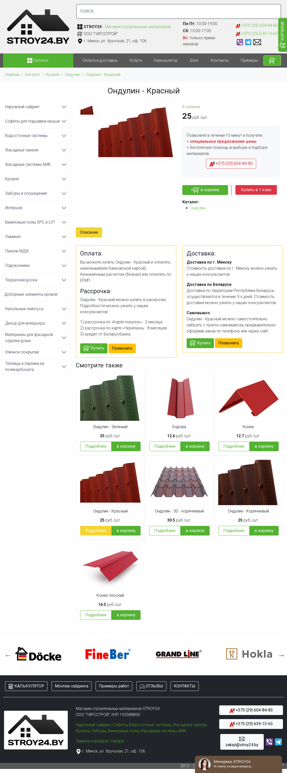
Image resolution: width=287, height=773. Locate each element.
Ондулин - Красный (103, 74)
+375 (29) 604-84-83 (257, 25)
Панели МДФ (17, 251)
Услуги (135, 60)
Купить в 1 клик (256, 189)
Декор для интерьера (25, 323)
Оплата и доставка (99, 60)
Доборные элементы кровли (30, 294)
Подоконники (17, 265)
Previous (6, 654)
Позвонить (122, 348)
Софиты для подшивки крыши (32, 121)
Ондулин (72, 74)
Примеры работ (255, 60)
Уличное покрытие (22, 352)
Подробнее (95, 446)
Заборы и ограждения (26, 193)
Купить (93, 348)
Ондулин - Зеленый (110, 427)
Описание (89, 232)
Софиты (120, 724)
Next (280, 654)
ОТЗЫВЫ (151, 686)
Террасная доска (21, 280)
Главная (12, 74)
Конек (248, 427)
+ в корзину (205, 190)
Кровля (52, 74)
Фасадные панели (21, 150)
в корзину (126, 446)
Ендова (179, 427)
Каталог (32, 74)
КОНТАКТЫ (184, 686)
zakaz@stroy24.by (242, 741)
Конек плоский (110, 595)
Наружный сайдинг (22, 106)
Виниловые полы (123, 730)
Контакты (220, 60)
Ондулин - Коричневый (248, 511)
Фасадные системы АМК (28, 164)
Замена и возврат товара (100, 741)
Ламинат (13, 236)
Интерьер (14, 207)
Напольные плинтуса (24, 308)
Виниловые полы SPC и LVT (30, 222)
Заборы (98, 730)
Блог (194, 60)
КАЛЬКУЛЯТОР (26, 686)
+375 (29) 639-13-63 (257, 33)
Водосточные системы (26, 135)
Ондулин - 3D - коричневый (179, 511)
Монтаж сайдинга (71, 686)
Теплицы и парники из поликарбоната (24, 366)
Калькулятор (166, 60)
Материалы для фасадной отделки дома (29, 337)
